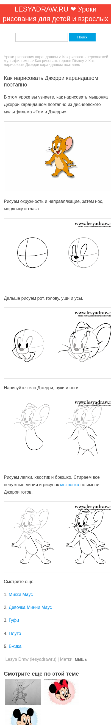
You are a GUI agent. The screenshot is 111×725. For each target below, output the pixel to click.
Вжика (15, 646)
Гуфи (14, 620)
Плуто (15, 633)
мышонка (69, 484)
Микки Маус (21, 594)
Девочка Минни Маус (30, 607)
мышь (81, 659)
